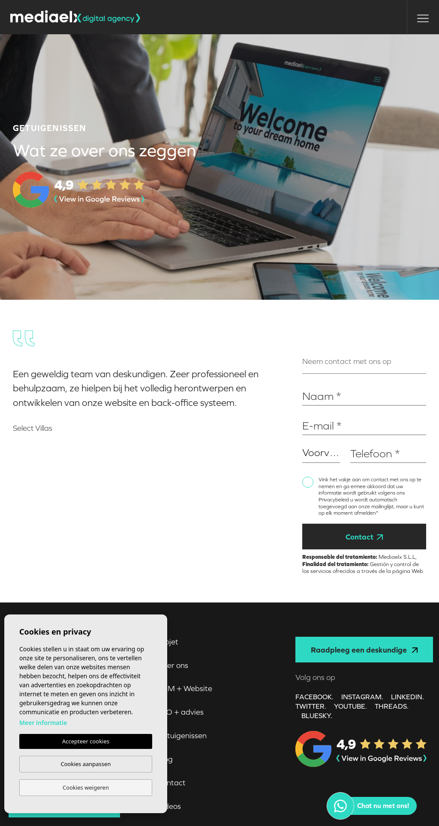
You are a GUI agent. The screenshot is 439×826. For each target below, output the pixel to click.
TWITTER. (310, 706)
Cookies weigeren (86, 787)
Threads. (392, 706)
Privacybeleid (334, 500)
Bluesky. (316, 715)
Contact (364, 536)
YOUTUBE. (350, 706)
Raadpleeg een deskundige (364, 649)
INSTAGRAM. (362, 697)
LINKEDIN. (407, 697)
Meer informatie (43, 723)
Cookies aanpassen (86, 764)
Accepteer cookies (85, 741)
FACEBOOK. (314, 697)
